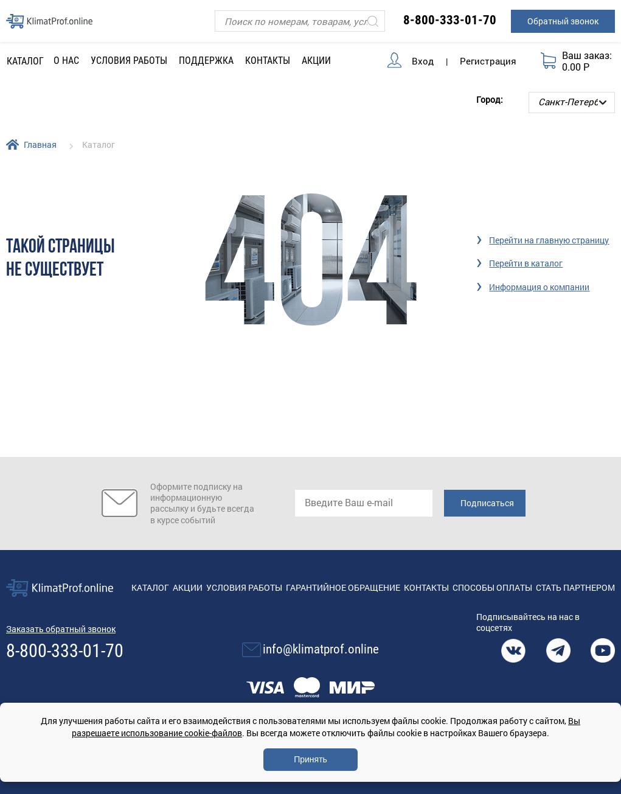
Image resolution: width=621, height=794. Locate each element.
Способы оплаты (492, 587)
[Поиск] (299, 21)
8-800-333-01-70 (449, 20)
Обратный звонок (562, 21)
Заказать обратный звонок (61, 629)
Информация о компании (539, 287)
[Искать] (373, 21)
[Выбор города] (572, 102)
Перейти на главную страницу (549, 240)
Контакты (267, 60)
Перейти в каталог (526, 263)
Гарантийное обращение (343, 587)
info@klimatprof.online (321, 649)
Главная (40, 144)
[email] (364, 503)
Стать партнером (575, 587)
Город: (489, 99)
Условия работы (129, 60)
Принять (310, 759)
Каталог (150, 587)
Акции (316, 60)
